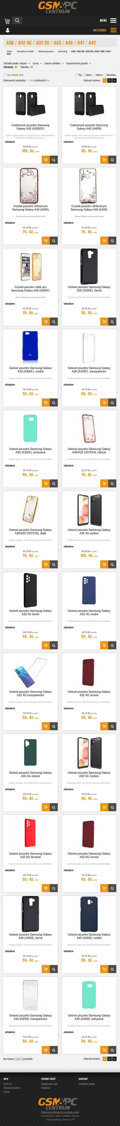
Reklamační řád (49, 1083)
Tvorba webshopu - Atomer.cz (60, 1120)
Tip (80, 74)
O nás (7, 1091)
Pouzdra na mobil (25, 51)
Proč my (8, 1083)
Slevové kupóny (12, 1087)
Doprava (45, 1087)
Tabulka (24, 67)
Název (23, 63)
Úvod (9, 51)
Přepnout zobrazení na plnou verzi (60, 1112)
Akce (88, 74)
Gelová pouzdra (45, 51)
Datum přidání (52, 63)
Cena (36, 63)
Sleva (99, 74)
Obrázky (8, 67)
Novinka (111, 74)
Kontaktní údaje (87, 1083)
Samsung (62, 51)
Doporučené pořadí (77, 63)
